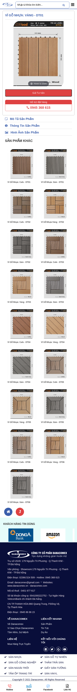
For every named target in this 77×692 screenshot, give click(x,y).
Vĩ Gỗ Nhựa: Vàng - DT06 (53, 462)
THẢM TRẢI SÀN (54, 662)
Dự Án (44, 632)
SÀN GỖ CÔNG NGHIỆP (22, 662)
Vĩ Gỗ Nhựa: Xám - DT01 (52, 182)
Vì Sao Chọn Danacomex (20, 628)
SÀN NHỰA (15, 657)
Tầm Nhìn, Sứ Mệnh (17, 632)
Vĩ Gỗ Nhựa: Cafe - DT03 (52, 262)
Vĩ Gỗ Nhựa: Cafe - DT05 (52, 382)
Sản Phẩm (46, 624)
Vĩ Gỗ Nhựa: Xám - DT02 (18, 262)
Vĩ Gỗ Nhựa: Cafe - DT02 (18, 222)
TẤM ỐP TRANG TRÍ (20, 673)
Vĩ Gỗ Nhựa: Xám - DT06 (18, 502)
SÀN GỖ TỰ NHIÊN (55, 657)
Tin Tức (45, 628)
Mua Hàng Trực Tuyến (18, 644)
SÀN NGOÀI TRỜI (18, 667)
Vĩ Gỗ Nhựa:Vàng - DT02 (52, 222)
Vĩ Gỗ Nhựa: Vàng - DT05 (19, 422)
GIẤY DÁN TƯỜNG (55, 667)
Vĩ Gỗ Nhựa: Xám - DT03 (52, 302)
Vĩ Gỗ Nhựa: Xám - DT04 (18, 382)
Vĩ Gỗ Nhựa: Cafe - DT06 (18, 462)
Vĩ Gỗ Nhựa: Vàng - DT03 (19, 302)
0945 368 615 (39, 107)
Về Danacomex (15, 624)
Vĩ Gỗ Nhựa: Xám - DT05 (52, 422)
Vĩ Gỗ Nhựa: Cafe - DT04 (18, 342)
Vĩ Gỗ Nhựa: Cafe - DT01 (18, 182)
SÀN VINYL (50, 673)
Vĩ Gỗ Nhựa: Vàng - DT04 (53, 342)
